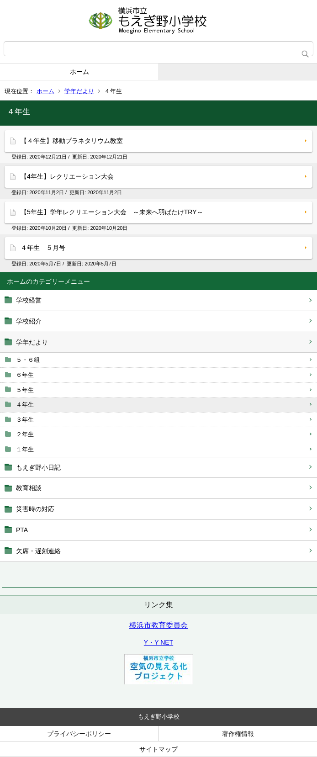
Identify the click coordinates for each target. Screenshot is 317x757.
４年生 (25, 404)
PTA (22, 530)
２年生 (25, 434)
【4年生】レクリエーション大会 (67, 176)
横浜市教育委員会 (158, 625)
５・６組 (28, 359)
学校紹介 (29, 321)
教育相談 (29, 488)
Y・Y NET (158, 642)
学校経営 (29, 300)
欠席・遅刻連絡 (38, 551)
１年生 (25, 449)
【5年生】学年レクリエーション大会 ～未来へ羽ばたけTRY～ (112, 212)
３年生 (25, 419)
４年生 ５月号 (43, 247)
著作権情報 (238, 733)
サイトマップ (158, 749)
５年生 (25, 389)
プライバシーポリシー (79, 733)
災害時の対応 (35, 509)
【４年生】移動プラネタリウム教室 (72, 140)
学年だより (79, 91)
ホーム (79, 71)
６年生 (25, 374)
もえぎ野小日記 (38, 467)
